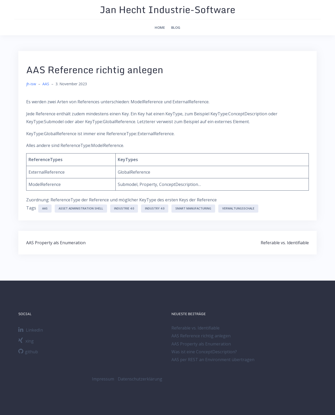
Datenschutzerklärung (140, 379)
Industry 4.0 (154, 208)
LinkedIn (30, 330)
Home (160, 27)
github (28, 352)
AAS (45, 83)
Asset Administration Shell (81, 208)
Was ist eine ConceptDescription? (204, 352)
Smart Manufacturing (193, 208)
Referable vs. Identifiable (285, 243)
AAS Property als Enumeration (56, 243)
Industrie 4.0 (124, 208)
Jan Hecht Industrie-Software (167, 9)
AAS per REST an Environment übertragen (212, 359)
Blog (175, 27)
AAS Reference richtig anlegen (201, 336)
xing (26, 341)
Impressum (103, 379)
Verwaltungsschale (238, 208)
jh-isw (31, 83)
